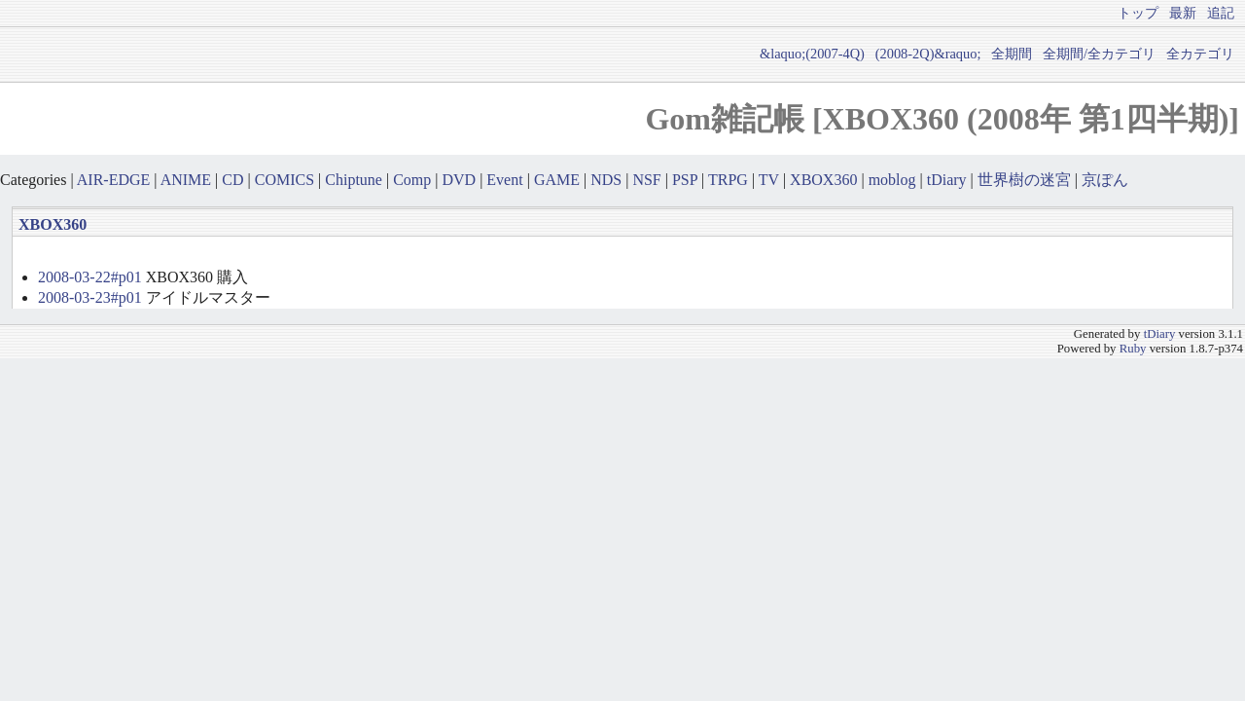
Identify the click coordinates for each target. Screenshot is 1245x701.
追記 (1220, 12)
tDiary (947, 179)
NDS (606, 179)
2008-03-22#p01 (90, 277)
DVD (459, 179)
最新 (1182, 12)
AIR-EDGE (114, 179)
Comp (412, 179)
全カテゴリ (1200, 53)
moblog (892, 179)
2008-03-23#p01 (90, 297)
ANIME (185, 179)
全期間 (1011, 53)
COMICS (284, 179)
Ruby (1133, 348)
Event (504, 179)
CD (232, 179)
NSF (646, 179)
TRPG (728, 179)
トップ (1138, 12)
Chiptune (353, 179)
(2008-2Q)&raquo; (928, 53)
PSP (684, 179)
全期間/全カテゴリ (1099, 53)
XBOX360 (823, 179)
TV (769, 179)
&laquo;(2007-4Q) (812, 53)
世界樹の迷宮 (1024, 179)
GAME (557, 179)
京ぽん (1105, 179)
